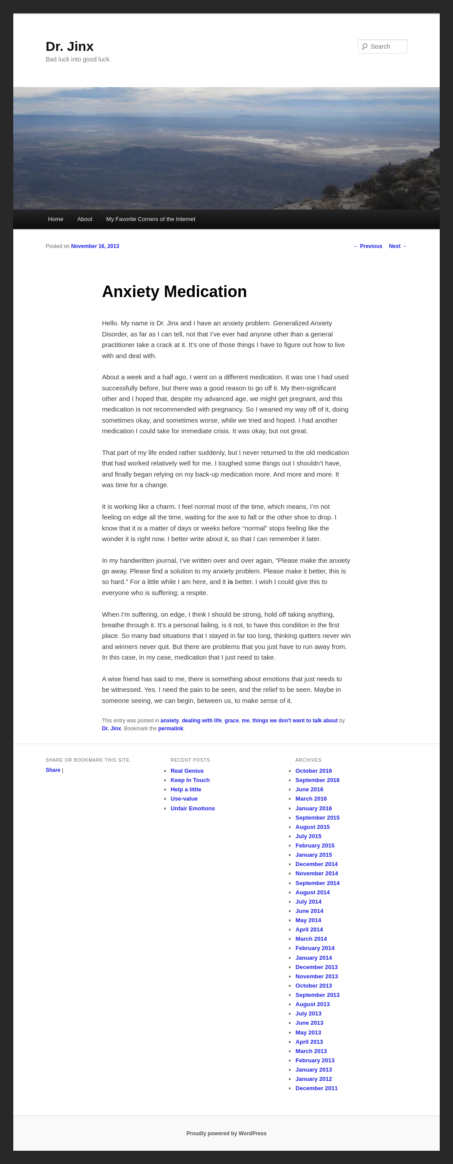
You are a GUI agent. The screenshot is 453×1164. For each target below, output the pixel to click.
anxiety (170, 720)
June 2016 (309, 789)
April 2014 (309, 929)
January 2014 (314, 957)
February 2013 (315, 1060)
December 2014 (317, 864)
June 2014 (309, 911)
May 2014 (308, 920)
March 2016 (311, 798)
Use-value (184, 798)
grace (232, 720)
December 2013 (317, 967)
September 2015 (318, 817)
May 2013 (308, 1032)
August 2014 (313, 892)
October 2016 (314, 770)
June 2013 (309, 1022)
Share (53, 770)
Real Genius (187, 770)
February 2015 (315, 845)
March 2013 (311, 1051)
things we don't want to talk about (295, 720)
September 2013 (318, 995)
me (246, 720)
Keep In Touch (190, 780)
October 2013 (314, 985)
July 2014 (309, 901)
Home (55, 219)
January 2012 (314, 1079)
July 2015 (309, 836)
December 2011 (317, 1088)
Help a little (186, 789)
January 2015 (314, 854)
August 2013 (313, 1004)
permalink (171, 728)
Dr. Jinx (69, 46)
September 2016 (318, 780)
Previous (367, 246)
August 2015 (313, 827)
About (84, 219)
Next (398, 246)
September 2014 (318, 883)
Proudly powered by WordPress (226, 1133)
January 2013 (314, 1069)
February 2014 (315, 948)
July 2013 (309, 1013)
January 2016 (314, 808)
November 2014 (317, 873)
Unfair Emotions (193, 808)
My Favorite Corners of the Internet (151, 219)
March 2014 (311, 938)
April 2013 (309, 1041)
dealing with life (202, 720)
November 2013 (317, 976)
